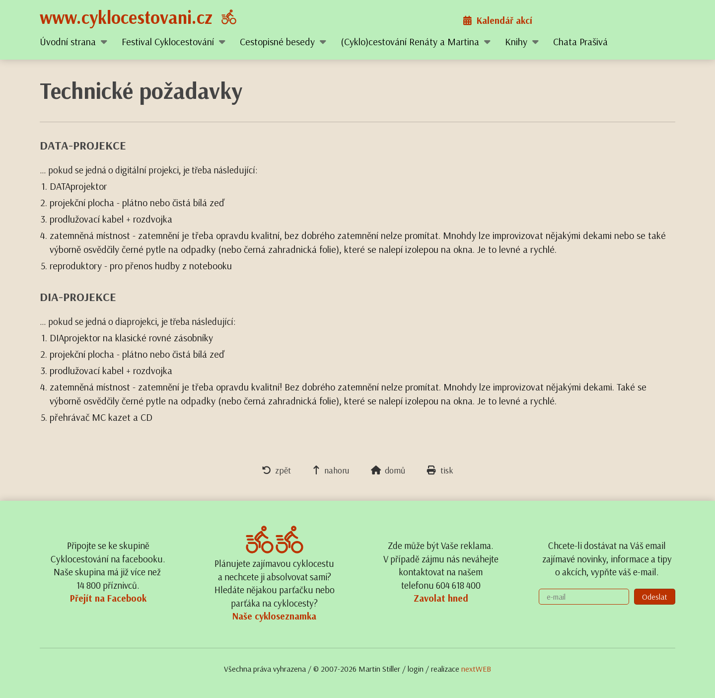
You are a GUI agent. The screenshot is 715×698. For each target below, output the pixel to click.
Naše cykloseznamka (274, 616)
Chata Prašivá (580, 41)
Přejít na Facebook (108, 598)
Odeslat (654, 597)
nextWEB (476, 669)
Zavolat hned (441, 598)
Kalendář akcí (497, 20)
